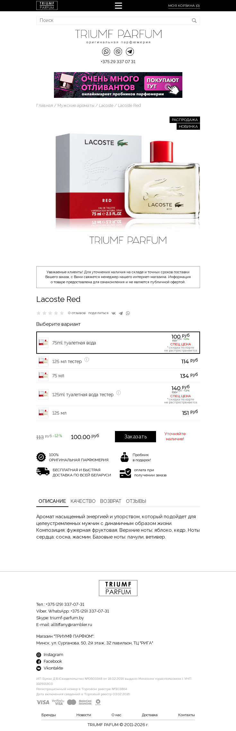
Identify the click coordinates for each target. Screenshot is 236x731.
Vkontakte (49, 668)
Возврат (110, 501)
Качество (83, 501)
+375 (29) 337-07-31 (65, 604)
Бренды (48, 715)
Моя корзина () (184, 6)
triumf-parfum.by (67, 617)
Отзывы (136, 501)
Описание (52, 501)
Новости (83, 715)
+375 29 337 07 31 (118, 61)
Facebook (49, 661)
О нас (116, 715)
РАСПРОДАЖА (185, 119)
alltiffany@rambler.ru (71, 624)
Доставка (150, 715)
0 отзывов (77, 313)
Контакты (186, 715)
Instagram (49, 654)
